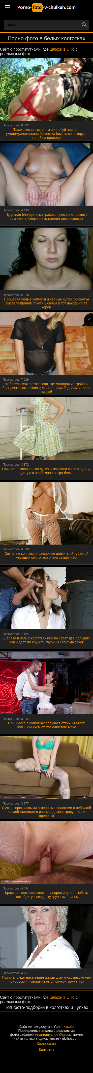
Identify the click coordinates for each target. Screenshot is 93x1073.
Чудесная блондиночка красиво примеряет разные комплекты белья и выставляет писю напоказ (47, 217)
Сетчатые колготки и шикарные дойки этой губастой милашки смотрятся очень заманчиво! (46, 555)
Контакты (46, 1050)
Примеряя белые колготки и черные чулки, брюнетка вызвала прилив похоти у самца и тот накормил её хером (46, 303)
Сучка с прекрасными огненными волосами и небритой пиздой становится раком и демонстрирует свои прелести (46, 812)
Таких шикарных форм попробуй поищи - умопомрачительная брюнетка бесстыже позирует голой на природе (46, 134)
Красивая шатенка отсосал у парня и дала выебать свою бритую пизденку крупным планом (46, 895)
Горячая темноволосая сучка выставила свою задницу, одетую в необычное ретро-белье (46, 471)
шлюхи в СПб (62, 49)
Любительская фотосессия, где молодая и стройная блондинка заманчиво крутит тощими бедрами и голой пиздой (46, 388)
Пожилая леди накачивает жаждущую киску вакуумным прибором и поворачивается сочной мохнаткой (46, 979)
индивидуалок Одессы (53, 1034)
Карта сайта (46, 1043)
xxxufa (69, 1027)
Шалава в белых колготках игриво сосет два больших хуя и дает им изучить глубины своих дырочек (46, 640)
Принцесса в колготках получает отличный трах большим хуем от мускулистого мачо (46, 725)
